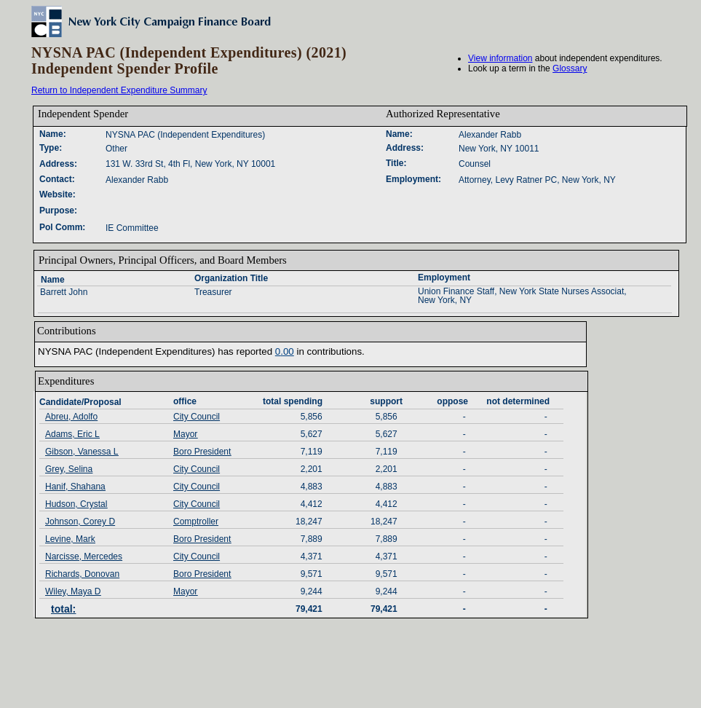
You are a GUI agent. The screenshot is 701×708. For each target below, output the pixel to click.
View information (500, 58)
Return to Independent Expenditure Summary (119, 90)
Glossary (570, 68)
